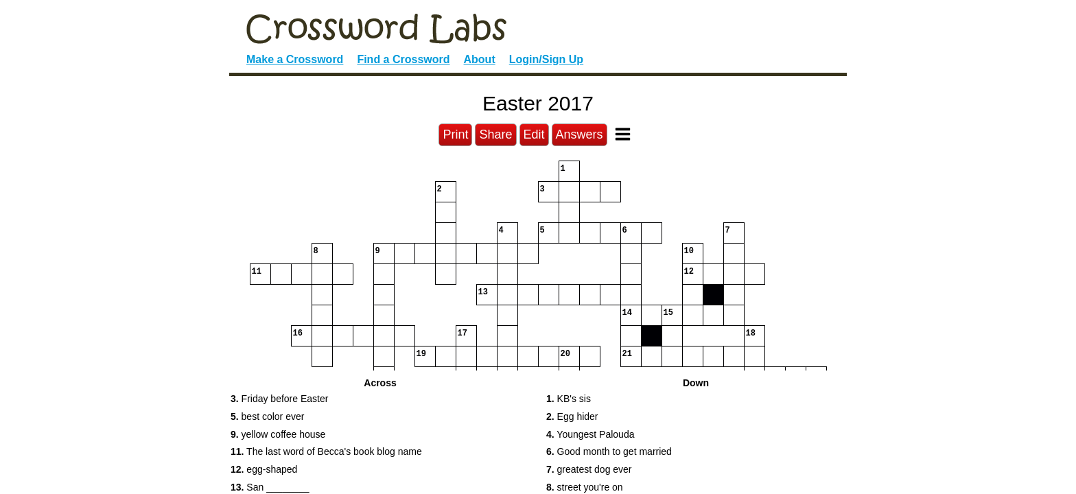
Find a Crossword (403, 59)
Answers (579, 134)
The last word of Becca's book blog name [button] (326, 451)
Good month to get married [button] (609, 451)
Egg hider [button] (572, 416)
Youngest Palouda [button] (590, 434)
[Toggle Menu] (623, 134)
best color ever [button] (267, 416)
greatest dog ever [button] (589, 469)
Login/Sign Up (546, 59)
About (479, 59)
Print (455, 134)
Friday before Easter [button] (279, 398)
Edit (534, 134)
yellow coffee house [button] (278, 434)
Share (495, 134)
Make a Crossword (294, 59)
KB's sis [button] (568, 398)
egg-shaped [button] (264, 469)
